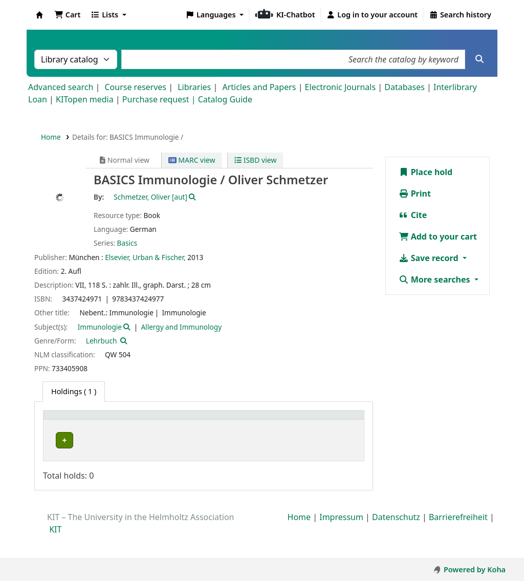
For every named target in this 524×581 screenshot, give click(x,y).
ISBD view (255, 160)
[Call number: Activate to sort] (291, 425)
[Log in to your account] (372, 15)
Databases (404, 87)
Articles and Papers (259, 87)
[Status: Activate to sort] (342, 425)
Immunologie (100, 327)
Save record (430, 258)
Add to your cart (438, 236)
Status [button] (336, 431)
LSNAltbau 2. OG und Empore (214, 462)
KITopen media (85, 99)
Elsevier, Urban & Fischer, (145, 257)
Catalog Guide (225, 99)
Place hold (426, 172)
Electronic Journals (340, 87)
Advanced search (60, 87)
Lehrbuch (101, 341)
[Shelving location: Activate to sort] (220, 425)
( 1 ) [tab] (73, 391)
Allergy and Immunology (181, 327)
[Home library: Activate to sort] (84, 425)
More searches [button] (435, 279)
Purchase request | (160, 99)
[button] (67, 15)
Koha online (39, 14)
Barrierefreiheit (458, 539)
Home (51, 137)
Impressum (341, 539)
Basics (127, 243)
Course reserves (135, 87)
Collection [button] (147, 431)
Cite (413, 215)
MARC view (191, 160)
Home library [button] (71, 431)
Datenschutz (396, 539)
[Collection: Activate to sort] (153, 425)
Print (415, 193)
